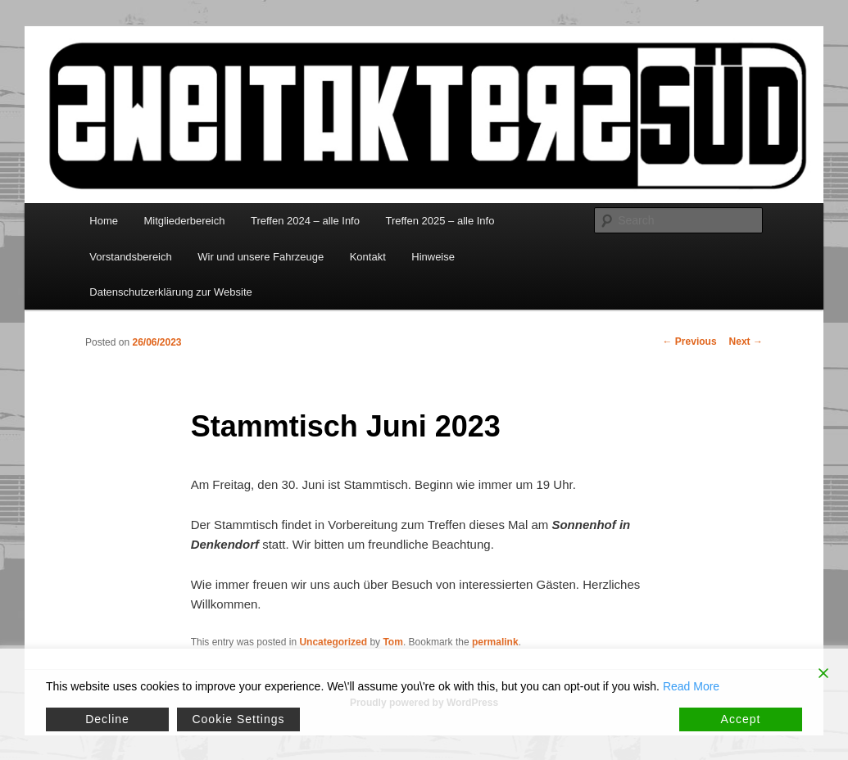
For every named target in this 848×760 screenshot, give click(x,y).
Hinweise (433, 257)
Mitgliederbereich (183, 221)
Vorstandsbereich (130, 257)
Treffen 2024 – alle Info (305, 221)
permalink (495, 642)
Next (746, 341)
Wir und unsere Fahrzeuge (260, 257)
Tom (392, 642)
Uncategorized (333, 642)
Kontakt (368, 257)
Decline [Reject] (107, 719)
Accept (741, 719)
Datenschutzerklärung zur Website (170, 292)
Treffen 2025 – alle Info (439, 221)
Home (103, 221)
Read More (691, 686)
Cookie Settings (238, 719)
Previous (690, 341)
